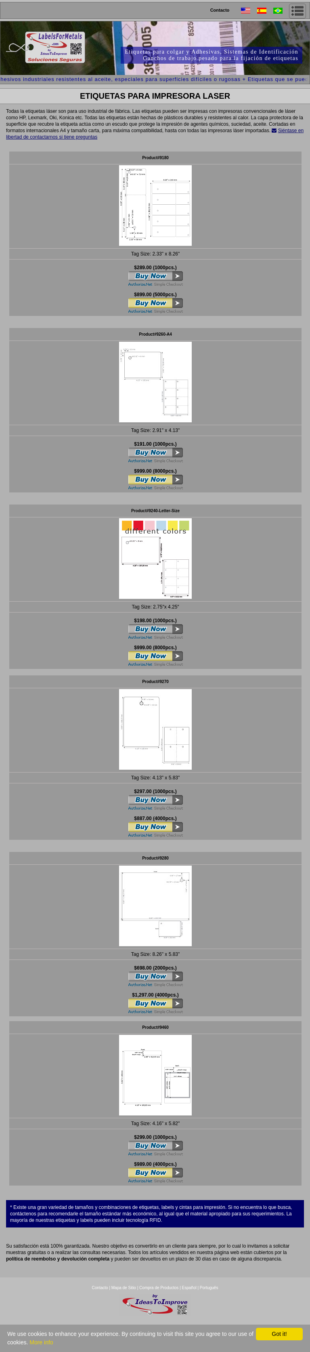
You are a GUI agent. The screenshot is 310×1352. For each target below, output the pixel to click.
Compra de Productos (158, 1288)
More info (41, 1342)
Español (189, 1288)
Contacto (220, 10)
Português (209, 1288)
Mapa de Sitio (124, 1288)
